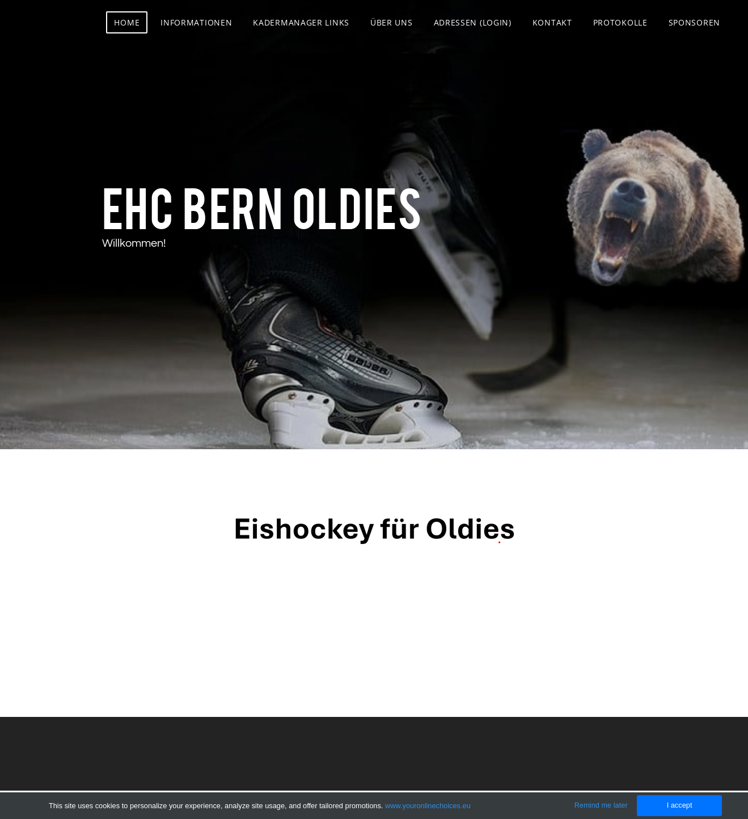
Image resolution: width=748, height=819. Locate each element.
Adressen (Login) (473, 22)
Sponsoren (694, 22)
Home (127, 22)
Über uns (391, 22)
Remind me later (601, 805)
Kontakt (552, 22)
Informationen (196, 22)
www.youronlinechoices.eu (428, 805)
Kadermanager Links (301, 22)
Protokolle (620, 22)
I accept (679, 805)
